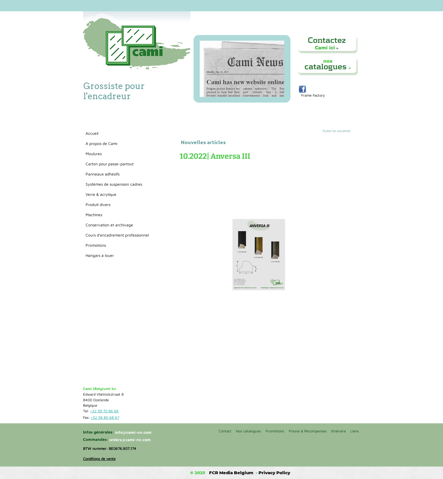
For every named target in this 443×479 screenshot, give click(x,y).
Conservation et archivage (109, 224)
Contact (225, 431)
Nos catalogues (248, 431)
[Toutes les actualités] (341, 130)
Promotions (96, 245)
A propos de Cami (101, 143)
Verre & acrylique (101, 194)
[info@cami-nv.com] (135, 432)
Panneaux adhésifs (103, 174)
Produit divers (98, 204)
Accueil (92, 133)
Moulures (94, 153)
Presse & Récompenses (308, 431)
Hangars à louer (100, 255)
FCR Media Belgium (231, 472)
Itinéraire (338, 431)
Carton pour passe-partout (110, 163)
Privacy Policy (274, 472)
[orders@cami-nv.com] (131, 440)
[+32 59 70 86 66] (105, 411)
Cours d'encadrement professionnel (117, 235)
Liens (354, 431)
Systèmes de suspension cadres (114, 184)
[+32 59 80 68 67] (106, 418)
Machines (94, 214)
